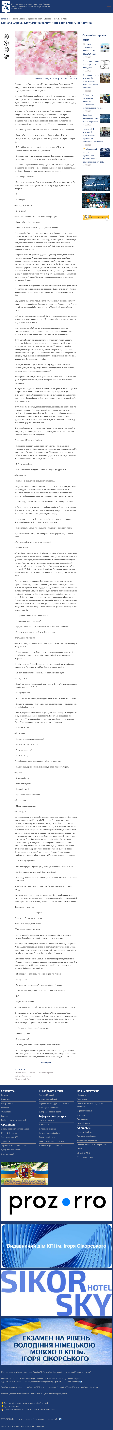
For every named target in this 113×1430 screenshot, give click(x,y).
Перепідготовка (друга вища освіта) (54, 1103)
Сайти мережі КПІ (47, 1120)
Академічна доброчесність (88, 1140)
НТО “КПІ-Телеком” (9, 1133)
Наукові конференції (47, 1129)
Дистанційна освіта (47, 1095)
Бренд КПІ (41, 1378)
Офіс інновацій (7, 1154)
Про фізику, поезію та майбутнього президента (91, 64)
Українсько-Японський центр (13, 1145)
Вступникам (82, 1099)
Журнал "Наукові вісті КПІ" (51, 1145)
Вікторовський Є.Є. (22, 1079)
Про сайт (51, 1378)
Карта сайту (61, 1378)
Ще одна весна (20, 1073)
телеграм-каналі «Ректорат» (43, 1410)
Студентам (81, 1115)
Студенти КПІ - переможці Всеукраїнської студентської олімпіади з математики (93, 135)
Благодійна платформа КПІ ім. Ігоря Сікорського (91, 118)
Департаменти (7, 1103)
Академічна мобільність (49, 1099)
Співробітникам (83, 1123)
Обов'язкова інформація (25, 1378)
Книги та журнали (46, 1073)
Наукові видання (46, 1125)
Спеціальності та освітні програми (91, 1144)
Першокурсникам (84, 1111)
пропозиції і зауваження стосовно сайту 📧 (43, 1419)
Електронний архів (47, 1137)
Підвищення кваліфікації (49, 1108)
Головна (4, 19)
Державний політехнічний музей (15, 1129)
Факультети (6, 1112)
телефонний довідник (89, 1387)
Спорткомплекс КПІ (9, 1137)
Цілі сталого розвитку (86, 1157)
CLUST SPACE (83, 1153)
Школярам (81, 1095)
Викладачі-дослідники (86, 1136)
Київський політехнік (23, 1076)
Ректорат (4, 1095)
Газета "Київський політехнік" (52, 1141)
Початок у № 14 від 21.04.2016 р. (47, 79)
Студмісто (5, 1141)
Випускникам (82, 1119)
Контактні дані (7, 1378)
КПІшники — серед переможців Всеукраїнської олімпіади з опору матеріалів (91, 81)
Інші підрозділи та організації (13, 1120)
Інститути (5, 1108)
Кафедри (4, 1116)
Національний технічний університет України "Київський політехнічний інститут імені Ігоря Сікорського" (31, 6)
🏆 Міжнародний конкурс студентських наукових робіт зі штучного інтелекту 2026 (93, 155)
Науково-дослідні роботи (49, 1133)
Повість (33, 1073)
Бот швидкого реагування (56, 1394)
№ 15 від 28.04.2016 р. (69, 79)
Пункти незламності (12, 1406)
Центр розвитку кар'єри (11, 1150)
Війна (79, 1149)
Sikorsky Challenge (85, 1132)
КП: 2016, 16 (20, 1069)
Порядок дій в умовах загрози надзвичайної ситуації (26, 1403)
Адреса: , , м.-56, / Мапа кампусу (39, 1382)
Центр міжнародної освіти (50, 1112)
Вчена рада (5, 1099)
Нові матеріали (74, 1378)
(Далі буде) (46, 1062)
